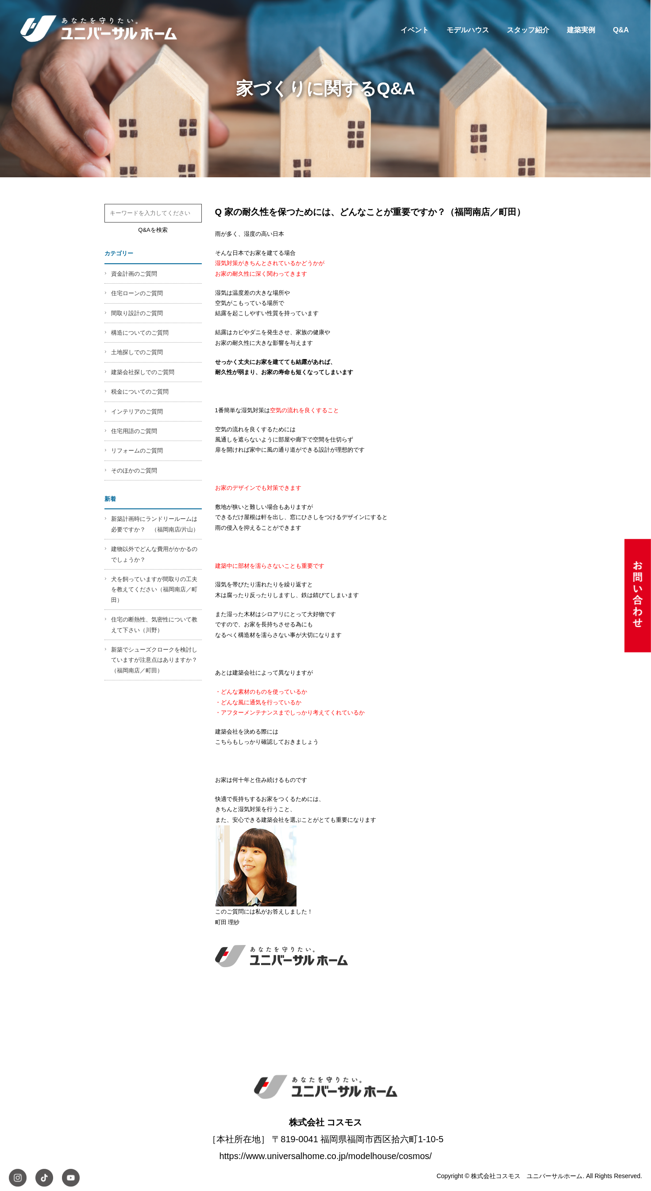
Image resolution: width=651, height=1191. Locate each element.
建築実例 (581, 30)
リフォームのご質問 (137, 450)
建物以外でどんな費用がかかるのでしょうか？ (154, 554)
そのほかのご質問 (134, 470)
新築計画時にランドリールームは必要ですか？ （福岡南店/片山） (155, 523)
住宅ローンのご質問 (137, 293)
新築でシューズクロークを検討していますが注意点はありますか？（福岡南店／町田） (154, 660)
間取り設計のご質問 (137, 313)
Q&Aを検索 (152, 229)
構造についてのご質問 (140, 332)
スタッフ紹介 (528, 30)
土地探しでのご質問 (137, 352)
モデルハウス (468, 30)
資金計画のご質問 (134, 273)
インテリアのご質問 (137, 411)
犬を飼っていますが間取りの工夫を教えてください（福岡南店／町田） (154, 589)
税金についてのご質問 (140, 391)
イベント (415, 30)
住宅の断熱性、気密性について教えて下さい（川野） (154, 624)
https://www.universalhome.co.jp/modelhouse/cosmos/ (325, 1156)
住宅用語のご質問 (134, 431)
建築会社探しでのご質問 (142, 372)
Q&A (621, 30)
